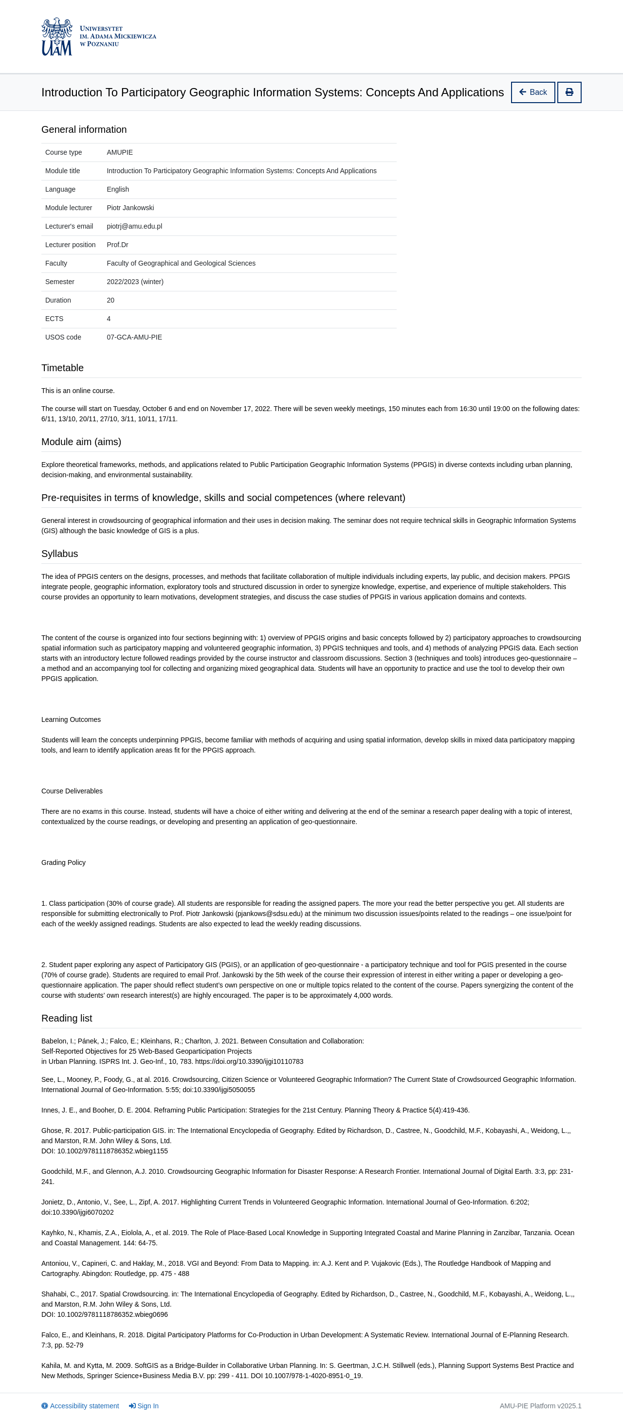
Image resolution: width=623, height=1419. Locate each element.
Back (533, 92)
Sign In (144, 1406)
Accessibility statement (80, 1406)
